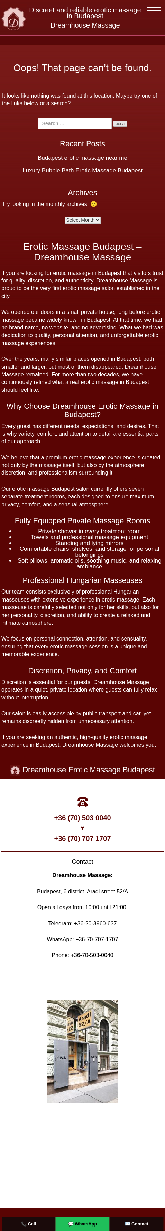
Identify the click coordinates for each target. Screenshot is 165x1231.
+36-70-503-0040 (92, 955)
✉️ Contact (136, 1224)
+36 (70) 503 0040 (82, 817)
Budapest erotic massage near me (82, 158)
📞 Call (28, 1224)
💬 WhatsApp (82, 1224)
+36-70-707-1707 (96, 939)
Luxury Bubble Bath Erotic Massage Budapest (82, 170)
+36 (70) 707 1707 (82, 838)
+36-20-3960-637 (95, 923)
